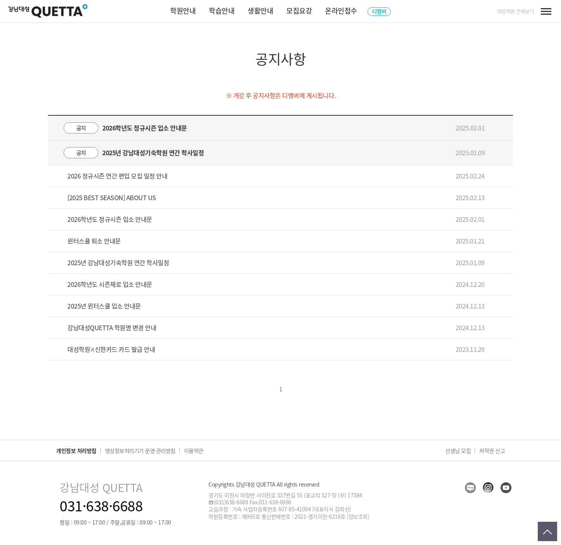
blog (470, 488)
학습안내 (221, 10)
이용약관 (193, 450)
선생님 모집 (458, 450)
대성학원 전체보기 (515, 11)
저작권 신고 (492, 450)
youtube (506, 488)
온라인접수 (341, 10)
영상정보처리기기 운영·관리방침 (140, 450)
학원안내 (183, 10)
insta (488, 488)
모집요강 (299, 10)
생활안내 (260, 10)
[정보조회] (358, 516)
